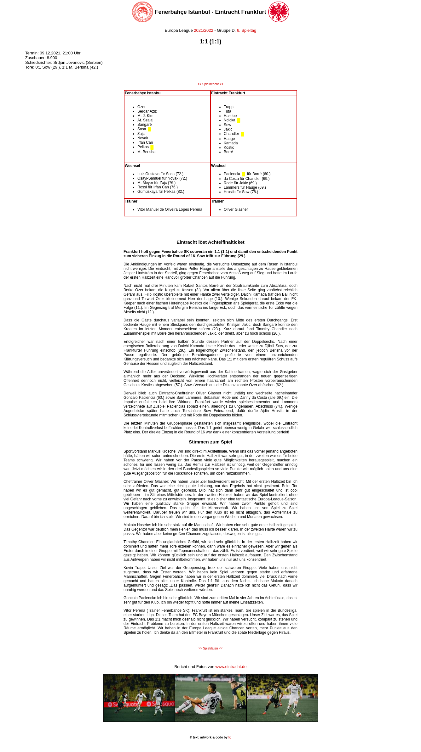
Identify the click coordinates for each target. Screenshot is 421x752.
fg (229, 737)
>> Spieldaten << (210, 648)
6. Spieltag (246, 30)
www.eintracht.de (231, 666)
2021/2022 (203, 30)
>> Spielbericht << (210, 84)
